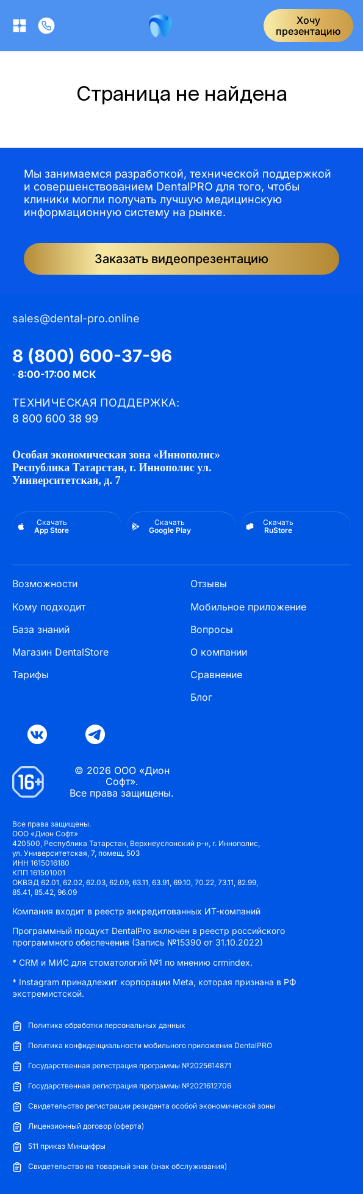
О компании (218, 652)
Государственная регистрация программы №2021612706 (121, 1086)
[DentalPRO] (160, 26)
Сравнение (216, 675)
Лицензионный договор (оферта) (78, 1126)
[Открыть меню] (19, 25)
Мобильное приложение (248, 607)
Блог (201, 697)
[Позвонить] (46, 25)
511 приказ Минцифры (59, 1147)
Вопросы (211, 629)
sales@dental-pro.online (76, 318)
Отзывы (208, 584)
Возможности (44, 584)
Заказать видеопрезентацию (181, 258)
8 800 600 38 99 (55, 418)
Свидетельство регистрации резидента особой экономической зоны (143, 1106)
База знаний (41, 629)
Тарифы (30, 675)
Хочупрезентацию (308, 25)
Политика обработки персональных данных (98, 1026)
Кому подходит (48, 607)
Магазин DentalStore (60, 652)
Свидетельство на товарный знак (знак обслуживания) (119, 1167)
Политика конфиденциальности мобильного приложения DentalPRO (142, 1046)
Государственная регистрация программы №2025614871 (121, 1066)
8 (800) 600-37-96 (92, 356)
